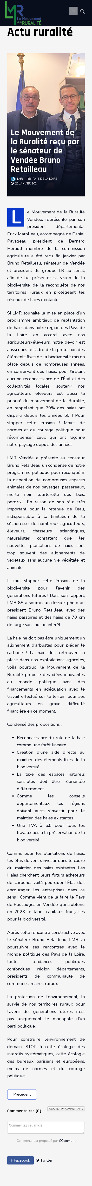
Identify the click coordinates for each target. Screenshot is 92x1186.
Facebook (20, 1160)
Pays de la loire (45, 179)
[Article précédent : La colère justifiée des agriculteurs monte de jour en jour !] (22, 1094)
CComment (67, 1140)
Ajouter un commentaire (66, 1108)
